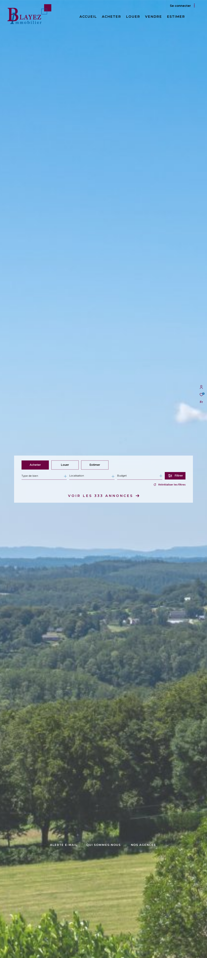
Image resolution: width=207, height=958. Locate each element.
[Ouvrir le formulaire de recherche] (175, 476)
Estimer (95, 464)
